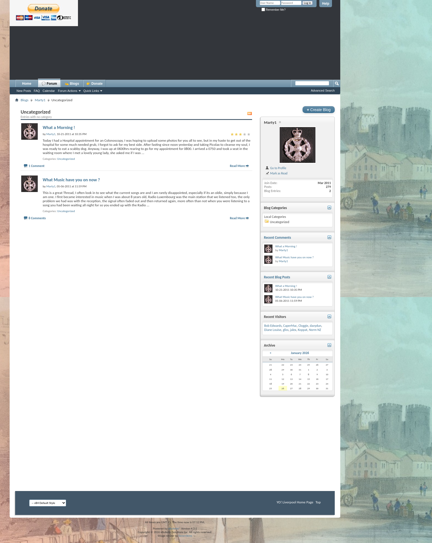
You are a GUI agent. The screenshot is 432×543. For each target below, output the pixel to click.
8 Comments (37, 218)
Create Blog (319, 109)
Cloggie (303, 326)
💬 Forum (49, 84)
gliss (286, 330)
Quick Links (91, 90)
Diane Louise (272, 330)
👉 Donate (94, 84)
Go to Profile (275, 168)
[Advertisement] (175, 64)
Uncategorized (66, 159)
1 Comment (37, 166)
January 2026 (300, 353)
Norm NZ (315, 330)
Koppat (302, 330)
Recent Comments (277, 237)
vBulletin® (174, 528)
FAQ (37, 90)
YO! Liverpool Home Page (295, 502)
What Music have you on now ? (71, 179)
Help (325, 4)
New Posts (24, 90)
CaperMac (290, 326)
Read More (237, 166)
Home (26, 84)
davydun (316, 326)
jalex (293, 330)
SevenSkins (185, 535)
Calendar (49, 90)
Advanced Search (323, 90)
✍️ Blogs (72, 84)
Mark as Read (276, 173)
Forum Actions (67, 90)
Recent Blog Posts (277, 277)
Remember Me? (273, 9)
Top (318, 502)
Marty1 (270, 122)
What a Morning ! (59, 127)
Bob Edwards (273, 326)
